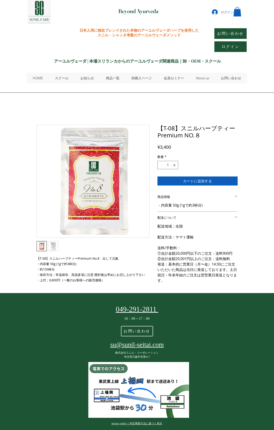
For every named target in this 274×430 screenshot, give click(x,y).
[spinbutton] (168, 165)
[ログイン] (230, 46)
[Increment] (175, 165)
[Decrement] (161, 165)
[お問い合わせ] (230, 33)
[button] (237, 11)
